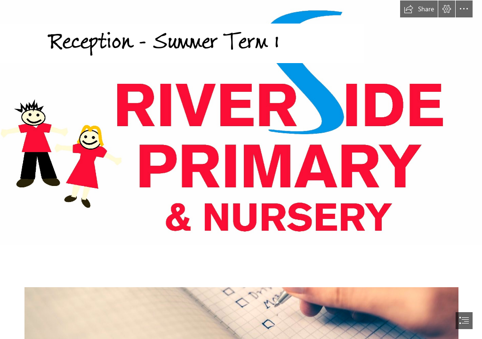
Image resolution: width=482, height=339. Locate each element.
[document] (241, 169)
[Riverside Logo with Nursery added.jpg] (241, 123)
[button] (419, 8)
